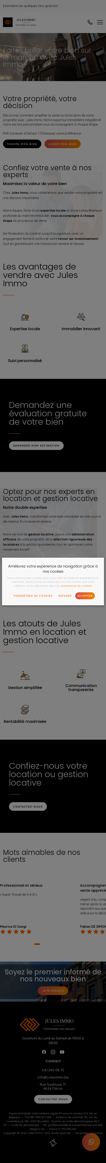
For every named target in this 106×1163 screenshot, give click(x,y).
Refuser (65, 595)
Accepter (85, 595)
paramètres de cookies (76, 586)
